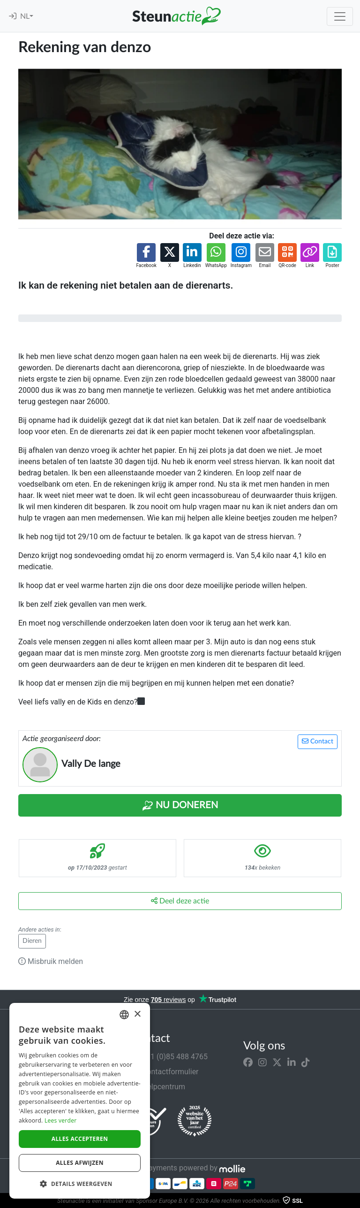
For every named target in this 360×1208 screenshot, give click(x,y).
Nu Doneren (180, 805)
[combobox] (124, 1014)
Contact (317, 741)
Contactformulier (165, 1071)
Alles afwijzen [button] (80, 1163)
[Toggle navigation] (340, 16)
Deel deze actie (180, 901)
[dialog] (79, 1101)
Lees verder (61, 1120)
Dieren (32, 941)
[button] (146, 256)
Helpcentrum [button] (158, 1086)
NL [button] (25, 16)
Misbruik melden (50, 961)
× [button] (137, 1014)
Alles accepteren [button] (80, 1139)
